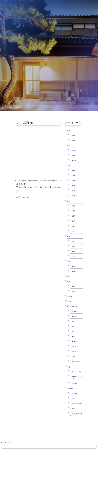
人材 (73, 321)
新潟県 (73, 170)
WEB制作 (74, 383)
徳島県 (73, 286)
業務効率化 (75, 311)
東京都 (73, 150)
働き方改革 (75, 351)
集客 (73, 326)
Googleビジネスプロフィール (76, 414)
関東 (68, 146)
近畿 (68, 201)
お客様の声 (70, 389)
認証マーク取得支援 (77, 403)
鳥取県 (73, 241)
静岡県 (73, 191)
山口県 (73, 256)
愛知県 (73, 196)
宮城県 (73, 135)
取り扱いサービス (72, 306)
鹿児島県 (74, 271)
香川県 (73, 291)
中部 (68, 166)
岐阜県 (73, 186)
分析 (73, 336)
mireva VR (74, 408)
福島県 (73, 140)
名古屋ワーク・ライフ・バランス (76, 377)
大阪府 (73, 211)
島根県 (73, 246)
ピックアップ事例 (76, 372)
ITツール (74, 341)
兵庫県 (73, 226)
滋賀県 (73, 221)
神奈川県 (74, 160)
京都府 (73, 206)
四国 (68, 281)
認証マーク (75, 346)
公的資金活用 (75, 362)
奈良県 (73, 231)
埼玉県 (73, 155)
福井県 (73, 181)
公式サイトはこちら (22, 197)
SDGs (73, 357)
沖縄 (68, 276)
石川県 (73, 176)
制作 (73, 331)
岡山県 (73, 251)
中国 (68, 236)
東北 (68, 131)
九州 (68, 261)
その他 (69, 301)
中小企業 (69, 296)
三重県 (73, 216)
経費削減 (74, 316)
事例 (68, 367)
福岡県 (73, 266)
